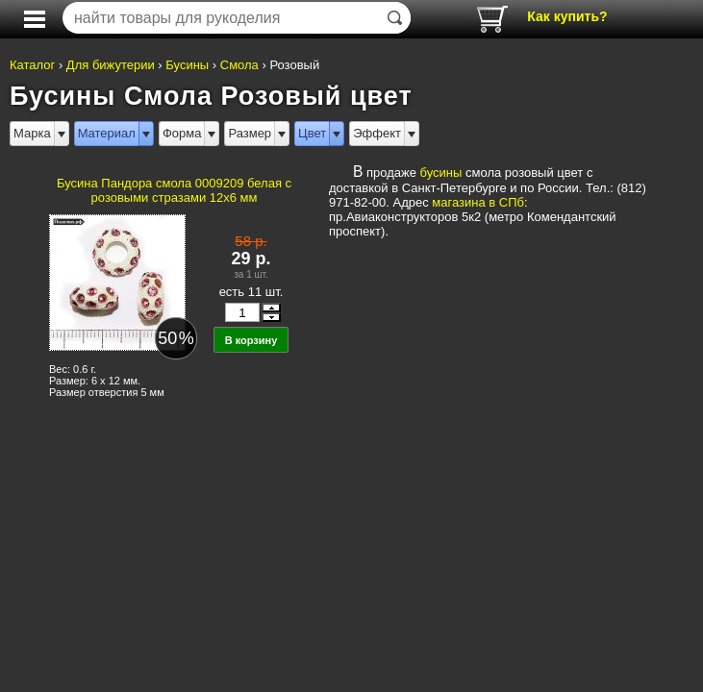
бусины (441, 172)
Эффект (377, 133)
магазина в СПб (478, 202)
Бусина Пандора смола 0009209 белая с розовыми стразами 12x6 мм (174, 190)
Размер (249, 133)
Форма (182, 133)
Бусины (187, 65)
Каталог (32, 65)
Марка (32, 133)
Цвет (312, 133)
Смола (239, 65)
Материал (107, 133)
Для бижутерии (110, 65)
